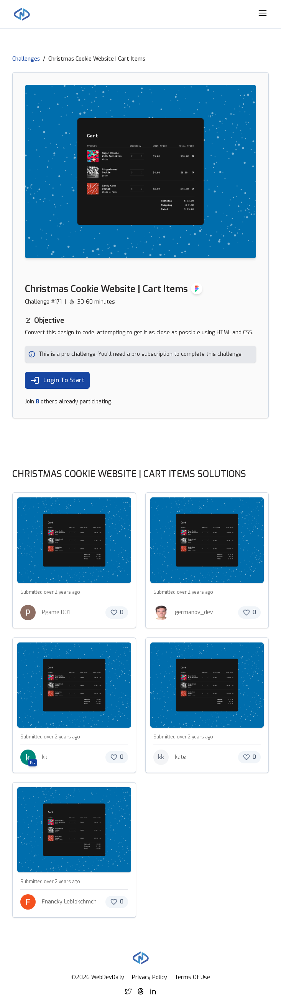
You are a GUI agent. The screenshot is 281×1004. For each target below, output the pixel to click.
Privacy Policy (149, 977)
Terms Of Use (192, 977)
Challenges (26, 59)
